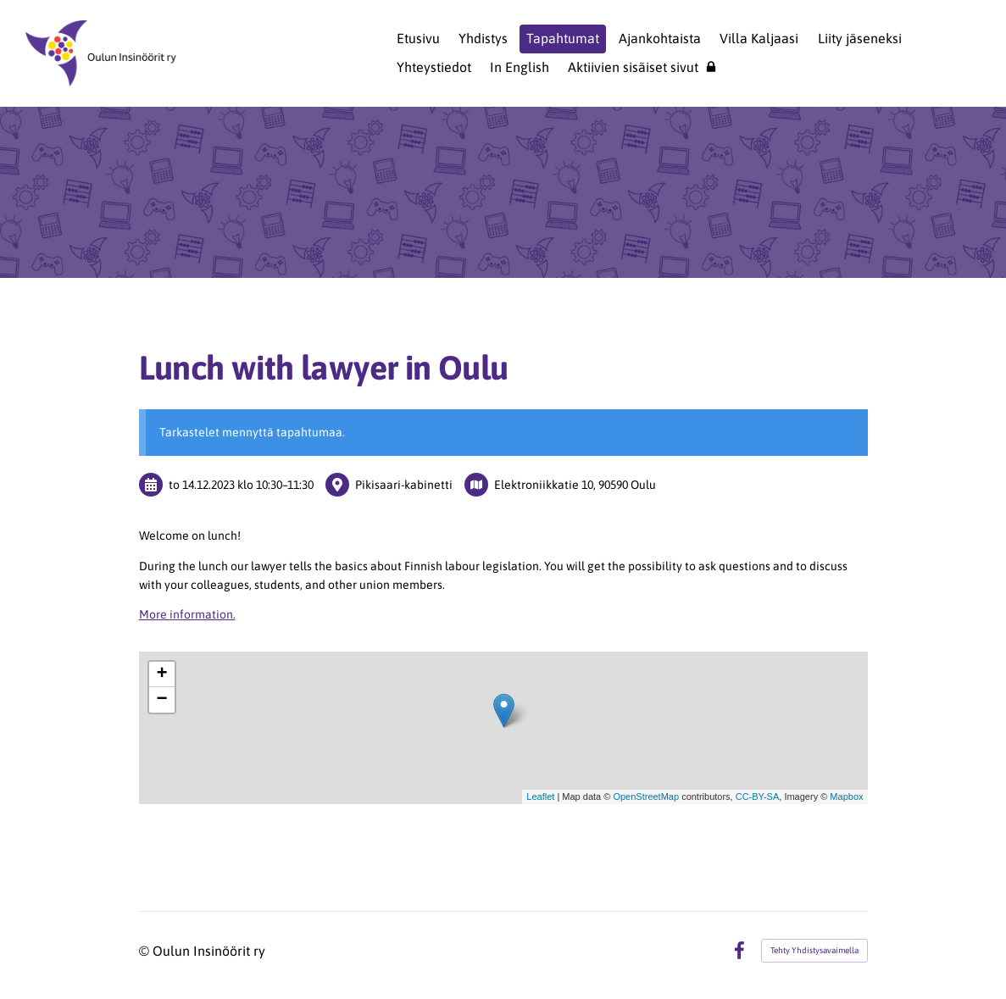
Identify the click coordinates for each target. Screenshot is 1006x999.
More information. (187, 614)
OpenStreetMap (646, 796)
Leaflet (540, 796)
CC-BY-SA (758, 796)
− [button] (161, 700)
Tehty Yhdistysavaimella (814, 950)
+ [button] (161, 674)
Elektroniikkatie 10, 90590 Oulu (575, 484)
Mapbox (846, 796)
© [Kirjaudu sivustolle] (146, 950)
